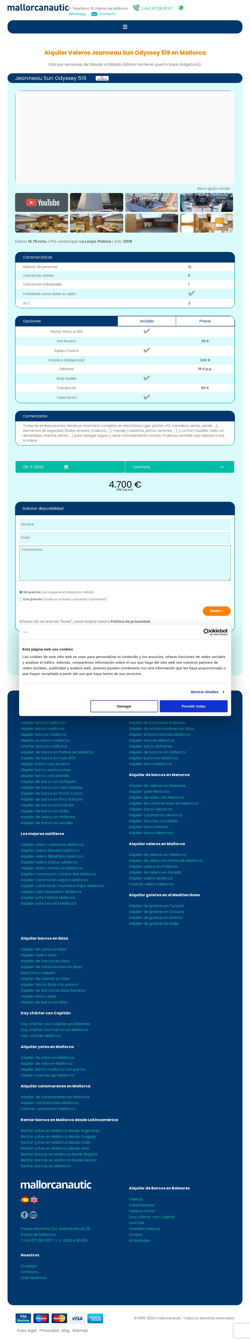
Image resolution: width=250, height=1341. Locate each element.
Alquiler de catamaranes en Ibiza (51, 967)
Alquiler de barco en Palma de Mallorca (57, 752)
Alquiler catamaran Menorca (155, 815)
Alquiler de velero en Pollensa (48, 817)
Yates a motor (142, 1211)
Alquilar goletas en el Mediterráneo (164, 895)
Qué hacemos (34, 1277)
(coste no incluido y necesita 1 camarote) (63, 599)
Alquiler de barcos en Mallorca (157, 752)
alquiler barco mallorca (42, 728)
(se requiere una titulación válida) (56, 592)
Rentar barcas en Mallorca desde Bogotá (59, 1154)
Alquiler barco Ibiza (38, 996)
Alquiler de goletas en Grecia (155, 917)
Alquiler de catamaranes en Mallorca (55, 1097)
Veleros (136, 1199)
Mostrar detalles (204, 692)
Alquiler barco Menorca (150, 809)
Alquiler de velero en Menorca (156, 797)
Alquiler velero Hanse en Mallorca (51, 868)
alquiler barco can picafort (45, 764)
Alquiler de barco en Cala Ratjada (51, 787)
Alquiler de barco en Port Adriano (51, 799)
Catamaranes (142, 1205)
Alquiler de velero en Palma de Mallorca (165, 860)
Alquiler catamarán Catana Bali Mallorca (58, 874)
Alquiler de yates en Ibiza (43, 949)
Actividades (139, 1240)
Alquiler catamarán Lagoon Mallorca (54, 880)
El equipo (29, 1266)
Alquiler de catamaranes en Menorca (163, 803)
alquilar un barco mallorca (45, 740)
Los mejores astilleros (42, 833)
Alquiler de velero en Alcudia (155, 872)
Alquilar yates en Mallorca (47, 1046)
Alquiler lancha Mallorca (43, 722)
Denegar (124, 706)
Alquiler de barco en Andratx (47, 805)
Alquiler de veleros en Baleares (157, 785)
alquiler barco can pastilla (45, 775)
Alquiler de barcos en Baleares (157, 722)
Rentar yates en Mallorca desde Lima (55, 1148)
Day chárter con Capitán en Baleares (55, 1024)
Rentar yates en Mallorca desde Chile (55, 1142)
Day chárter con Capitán (46, 1013)
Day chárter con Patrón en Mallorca (54, 1029)
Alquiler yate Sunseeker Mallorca (51, 891)
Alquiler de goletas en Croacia (156, 911)
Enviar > (216, 611)
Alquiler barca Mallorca (150, 764)
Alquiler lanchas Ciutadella (153, 821)
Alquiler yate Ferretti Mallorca (48, 903)
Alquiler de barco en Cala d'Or (48, 758)
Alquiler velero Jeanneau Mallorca (52, 844)
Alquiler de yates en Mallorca (47, 1057)
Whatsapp (77, 14)
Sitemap (80, 1330)
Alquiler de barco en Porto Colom (51, 793)
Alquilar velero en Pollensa (153, 866)
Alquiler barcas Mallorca (151, 740)
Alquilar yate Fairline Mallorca (48, 897)
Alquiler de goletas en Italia (154, 923)
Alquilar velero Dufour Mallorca (49, 862)
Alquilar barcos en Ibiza (44, 938)
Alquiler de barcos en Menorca (159, 774)
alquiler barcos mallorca (43, 734)
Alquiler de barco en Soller (45, 811)
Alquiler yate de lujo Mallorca (47, 1075)
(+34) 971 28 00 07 (156, 8)
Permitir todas (194, 706)
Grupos (136, 1234)
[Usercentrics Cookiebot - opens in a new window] (207, 632)
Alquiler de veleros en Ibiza (45, 978)
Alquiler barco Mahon (148, 827)
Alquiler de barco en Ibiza (44, 1002)
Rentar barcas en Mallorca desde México (59, 1160)
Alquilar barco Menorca (150, 832)
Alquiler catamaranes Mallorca (49, 1103)
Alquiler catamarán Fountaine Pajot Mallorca (62, 886)
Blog (65, 1330)
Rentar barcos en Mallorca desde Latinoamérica (69, 1120)
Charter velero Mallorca (151, 884)
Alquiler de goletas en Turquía (156, 906)
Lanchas (136, 1223)
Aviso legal (27, 1330)
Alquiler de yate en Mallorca (46, 1063)
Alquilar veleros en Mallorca (157, 844)
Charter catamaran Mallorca (48, 1108)
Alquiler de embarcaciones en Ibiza (161, 728)
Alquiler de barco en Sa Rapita (48, 781)
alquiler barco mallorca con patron (53, 1069)
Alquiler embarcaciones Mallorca (159, 734)
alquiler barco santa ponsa (45, 770)
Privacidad (49, 1330)
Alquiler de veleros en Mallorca (157, 854)
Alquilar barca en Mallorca (153, 758)
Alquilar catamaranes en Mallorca (55, 1086)
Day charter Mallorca (41, 1035)
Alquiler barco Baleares (150, 746)
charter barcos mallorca (44, 746)
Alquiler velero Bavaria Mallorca (50, 850)
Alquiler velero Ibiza (39, 955)
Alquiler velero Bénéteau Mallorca (52, 856)
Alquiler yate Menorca (149, 791)
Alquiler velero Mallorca (150, 878)
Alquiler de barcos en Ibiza (45, 961)
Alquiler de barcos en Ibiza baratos (53, 990)
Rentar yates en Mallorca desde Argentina (60, 1130)
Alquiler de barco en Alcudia (46, 823)
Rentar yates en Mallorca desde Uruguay (58, 1136)
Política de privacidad (130, 621)
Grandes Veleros (144, 1228)
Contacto (107, 14)
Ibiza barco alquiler (38, 972)
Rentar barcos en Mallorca (45, 1166)
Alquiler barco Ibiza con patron (49, 984)
